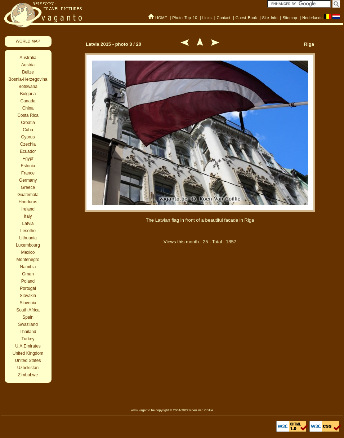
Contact (223, 18)
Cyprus (28, 137)
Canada (27, 100)
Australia (27, 57)
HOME (161, 18)
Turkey (27, 338)
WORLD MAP (28, 41)
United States (28, 360)
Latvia (27, 223)
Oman (28, 273)
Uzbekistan (28, 367)
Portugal (28, 288)
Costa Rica (28, 115)
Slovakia (28, 295)
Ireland (28, 209)
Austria (28, 64)
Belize (28, 72)
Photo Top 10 (184, 18)
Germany (28, 180)
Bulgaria (28, 93)
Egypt (27, 158)
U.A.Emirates (28, 346)
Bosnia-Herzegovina (27, 79)
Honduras (27, 201)
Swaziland (28, 324)
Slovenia (27, 302)
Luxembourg (28, 245)
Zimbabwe (28, 374)
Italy (28, 216)
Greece (28, 187)
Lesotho (28, 230)
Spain (27, 317)
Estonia (28, 165)
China (27, 108)
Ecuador (28, 151)
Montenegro (27, 259)
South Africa (28, 310)
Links (207, 18)
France (28, 173)
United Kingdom (28, 353)
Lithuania (28, 237)
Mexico (28, 252)
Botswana (27, 86)
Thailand (27, 331)
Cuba (28, 129)
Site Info (270, 18)
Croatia (28, 122)
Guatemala (28, 194)
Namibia (28, 266)
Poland (28, 281)
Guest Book (246, 18)
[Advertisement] (200, 327)
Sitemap (289, 18)
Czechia (28, 144)
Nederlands (312, 18)
